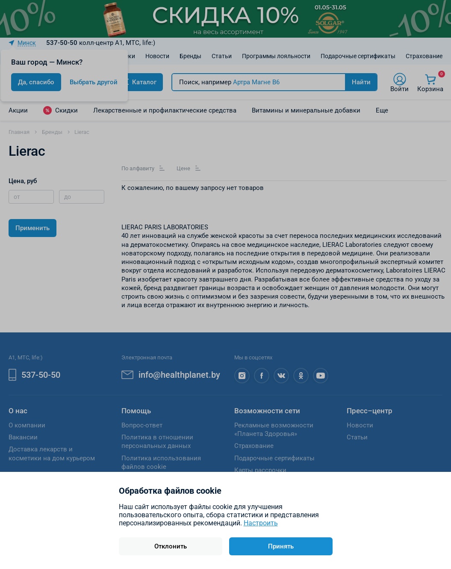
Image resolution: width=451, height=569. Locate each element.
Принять (281, 546)
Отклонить (170, 546)
